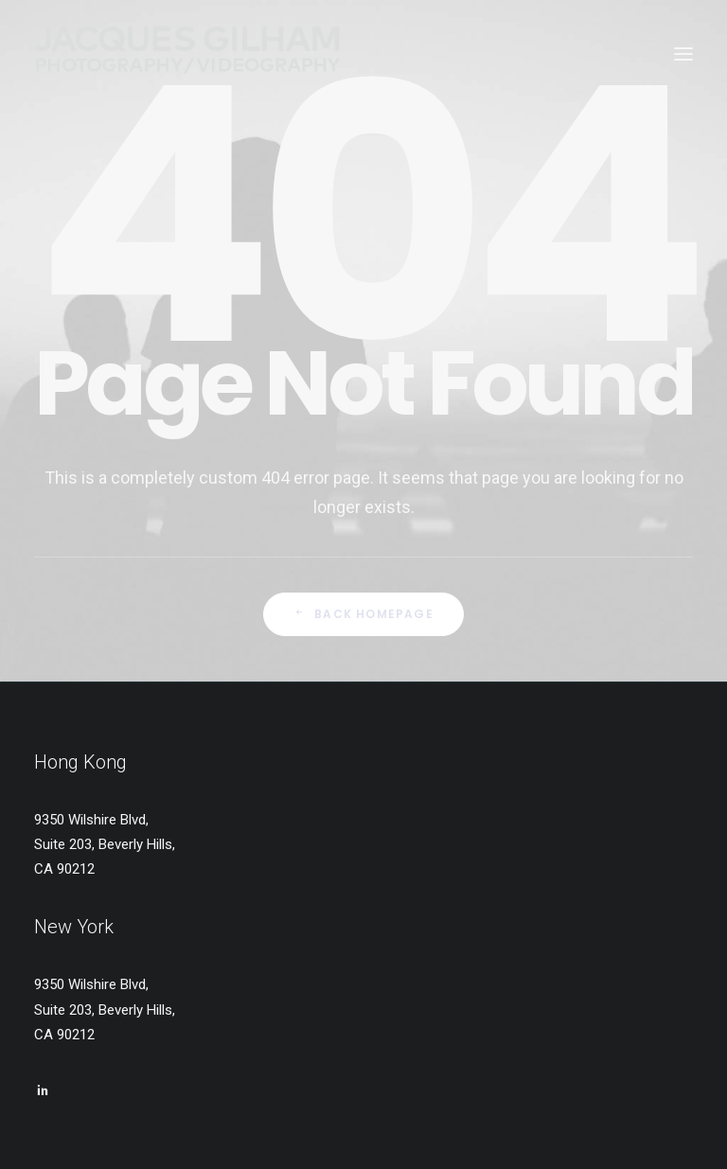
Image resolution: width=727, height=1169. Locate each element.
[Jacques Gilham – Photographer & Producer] (188, 54)
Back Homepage (363, 614)
